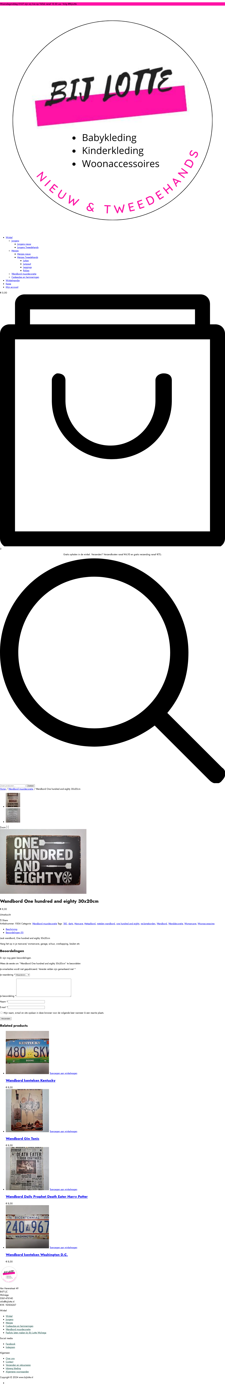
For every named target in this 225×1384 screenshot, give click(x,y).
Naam (4, 1005)
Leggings (27, 267)
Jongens (15, 240)
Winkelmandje (13, 280)
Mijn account (12, 287)
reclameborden (148, 923)
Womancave (190, 923)
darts (70, 923)
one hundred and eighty (127, 923)
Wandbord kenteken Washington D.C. (37, 1258)
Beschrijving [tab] (11, 929)
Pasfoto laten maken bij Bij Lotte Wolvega (26, 1336)
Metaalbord (90, 923)
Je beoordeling (8, 999)
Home (3, 789)
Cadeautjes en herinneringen (25, 277)
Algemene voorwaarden (17, 1375)
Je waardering (7, 974)
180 (65, 923)
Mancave (78, 923)
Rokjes (26, 270)
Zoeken (30, 786)
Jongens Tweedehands (27, 247)
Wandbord (162, 923)
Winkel (9, 237)
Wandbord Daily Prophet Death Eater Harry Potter (47, 1199)
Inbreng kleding (13, 1371)
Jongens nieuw (24, 244)
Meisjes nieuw (24, 254)
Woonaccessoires (206, 923)
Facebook (10, 1347)
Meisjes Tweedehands (27, 257)
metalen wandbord (106, 923)
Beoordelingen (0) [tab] (14, 932)
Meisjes (15, 250)
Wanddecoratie (175, 923)
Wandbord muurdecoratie (24, 274)
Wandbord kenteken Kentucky (30, 1083)
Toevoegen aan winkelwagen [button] (63, 1076)
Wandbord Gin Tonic (22, 1141)
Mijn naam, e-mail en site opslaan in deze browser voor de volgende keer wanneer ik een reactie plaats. (54, 1016)
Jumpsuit (27, 264)
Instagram (10, 1350)
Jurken (26, 260)
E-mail (4, 1010)
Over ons (10, 1362)
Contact (9, 1365)
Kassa (8, 283)
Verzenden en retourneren (18, 1368)
